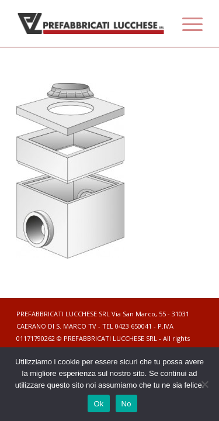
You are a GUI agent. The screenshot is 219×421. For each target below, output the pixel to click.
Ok (98, 403)
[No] (204, 384)
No (126, 403)
